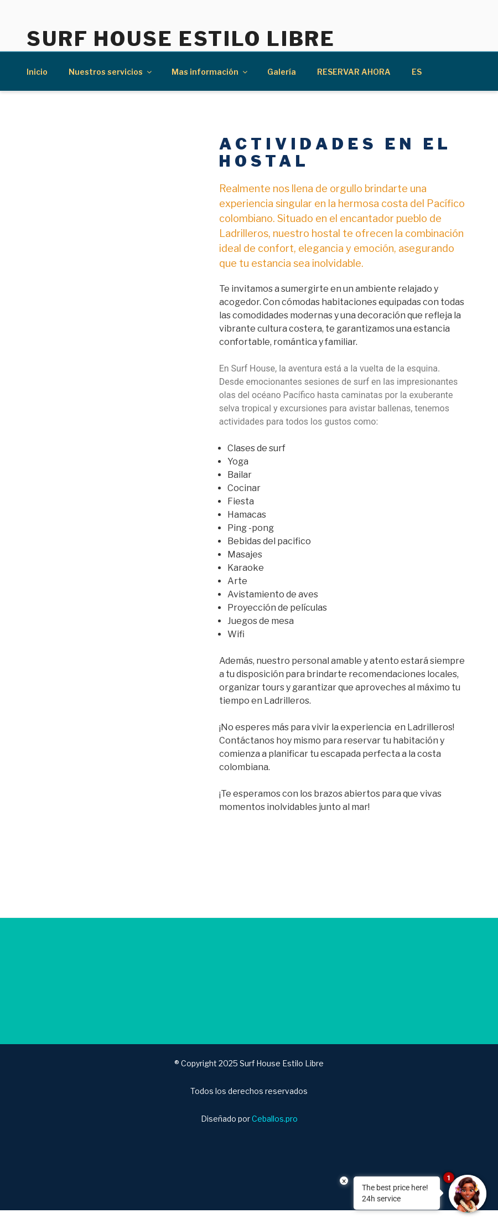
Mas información (210, 71)
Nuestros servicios (111, 71)
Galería (281, 71)
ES (417, 71)
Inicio (37, 71)
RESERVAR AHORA (354, 71)
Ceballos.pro (275, 1118)
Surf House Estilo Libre (181, 39)
